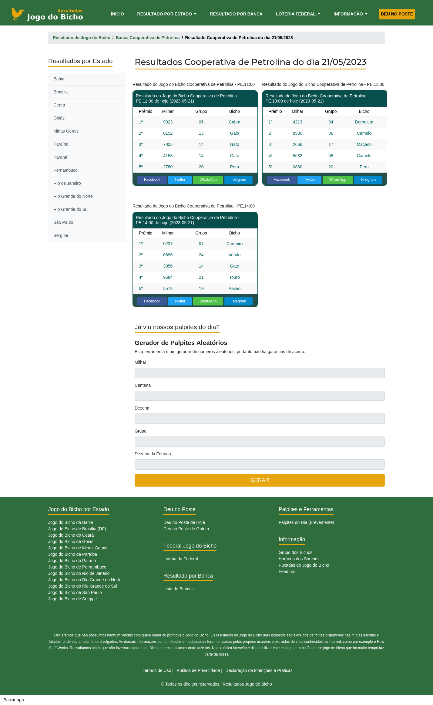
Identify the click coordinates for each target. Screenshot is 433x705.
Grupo (140, 431)
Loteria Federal (296, 14)
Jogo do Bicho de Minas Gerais (77, 547)
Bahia (59, 78)
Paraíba (61, 144)
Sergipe (61, 235)
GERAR (259, 480)
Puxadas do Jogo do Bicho (304, 565)
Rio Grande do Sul (71, 209)
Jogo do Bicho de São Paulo (75, 592)
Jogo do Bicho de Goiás (70, 541)
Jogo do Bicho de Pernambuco (77, 567)
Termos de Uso (157, 670)
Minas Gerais (66, 131)
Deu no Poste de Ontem (186, 528)
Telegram (238, 179)
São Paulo (63, 222)
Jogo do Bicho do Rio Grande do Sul (82, 586)
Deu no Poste (397, 14)
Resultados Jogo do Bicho (247, 684)
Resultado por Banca (236, 14)
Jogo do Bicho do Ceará (71, 535)
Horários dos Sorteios (299, 558)
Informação (349, 14)
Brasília (61, 91)
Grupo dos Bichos (295, 552)
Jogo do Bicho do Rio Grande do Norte (84, 579)
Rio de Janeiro (67, 183)
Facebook (152, 179)
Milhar (140, 362)
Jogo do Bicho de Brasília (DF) (77, 528)
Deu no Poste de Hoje (184, 522)
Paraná (60, 157)
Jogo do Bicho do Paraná (72, 560)
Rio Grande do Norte (73, 196)
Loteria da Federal (180, 558)
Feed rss (287, 571)
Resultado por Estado (165, 14)
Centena (143, 385)
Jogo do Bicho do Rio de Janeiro (78, 573)
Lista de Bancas (178, 588)
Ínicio (118, 13)
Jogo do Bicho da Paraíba (72, 554)
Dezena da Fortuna (153, 453)
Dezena (142, 408)
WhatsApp (208, 179)
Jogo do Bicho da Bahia (70, 522)
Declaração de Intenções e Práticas (259, 670)
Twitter (179, 179)
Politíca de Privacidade (198, 670)
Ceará (59, 105)
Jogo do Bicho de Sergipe (72, 598)
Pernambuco (66, 170)
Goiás (59, 118)
